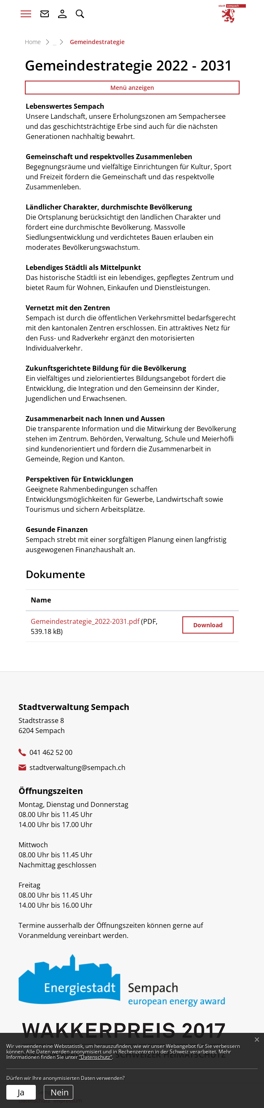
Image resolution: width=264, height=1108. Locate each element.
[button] (80, 14)
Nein (60, 1092)
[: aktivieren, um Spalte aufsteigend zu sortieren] (208, 600)
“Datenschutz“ (95, 1057)
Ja (21, 1092)
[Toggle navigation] (26, 14)
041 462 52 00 (50, 752)
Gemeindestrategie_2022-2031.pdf (85, 621)
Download (208, 625)
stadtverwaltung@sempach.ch (77, 767)
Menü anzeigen (132, 88)
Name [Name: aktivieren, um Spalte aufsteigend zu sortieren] (41, 600)
